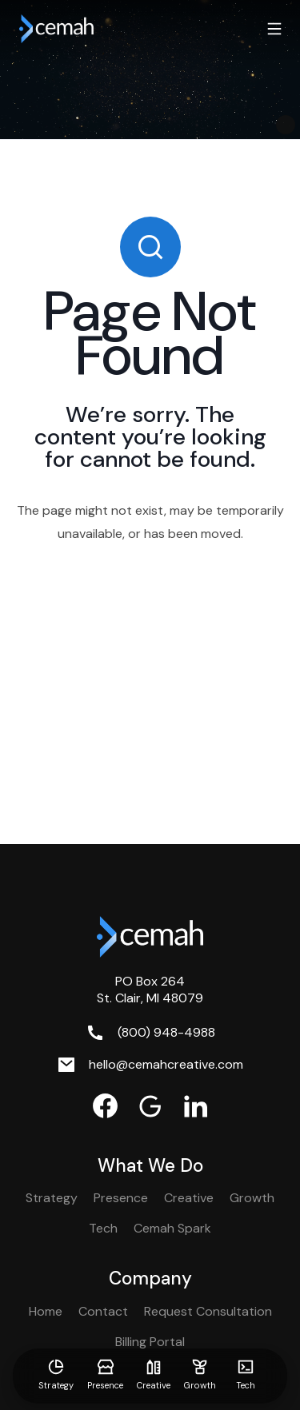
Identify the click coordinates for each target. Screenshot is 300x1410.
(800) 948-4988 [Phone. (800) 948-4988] (166, 1032)
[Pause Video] (285, 124)
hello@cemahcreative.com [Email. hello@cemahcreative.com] (166, 1064)
